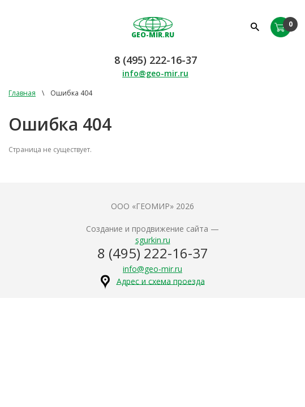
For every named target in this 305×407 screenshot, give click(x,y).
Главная (22, 93)
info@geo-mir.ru (155, 73)
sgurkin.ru (152, 240)
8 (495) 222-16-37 (155, 60)
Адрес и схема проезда (161, 280)
